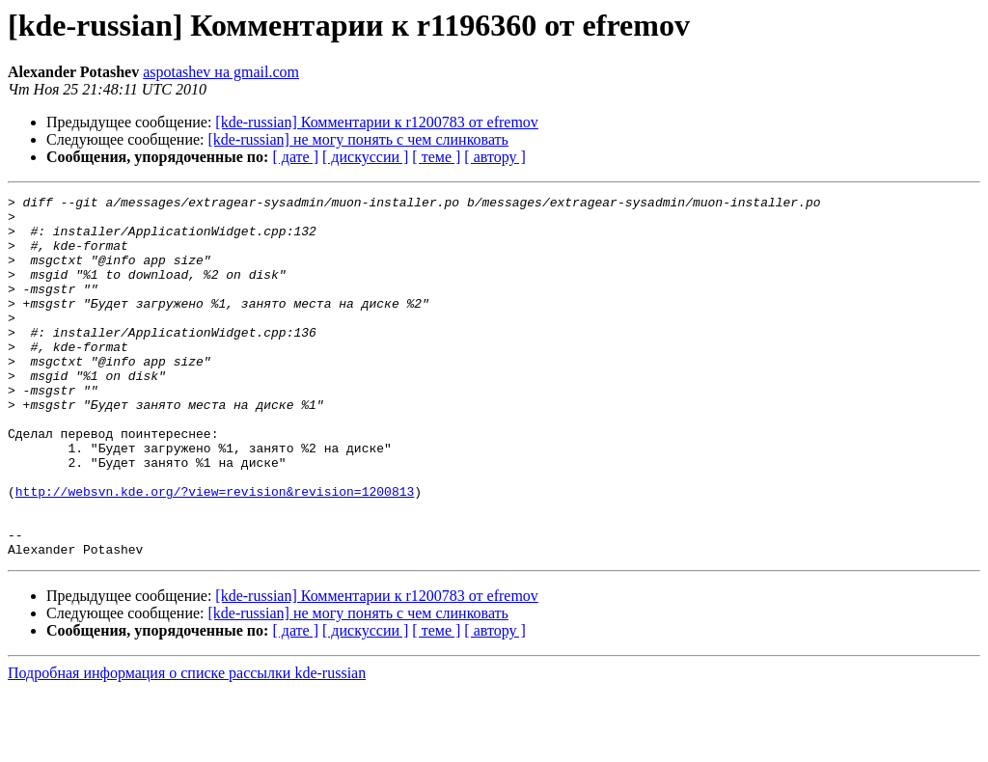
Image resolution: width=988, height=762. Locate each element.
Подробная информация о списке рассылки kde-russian (187, 745)
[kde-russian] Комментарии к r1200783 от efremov (376, 122)
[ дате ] (295, 157)
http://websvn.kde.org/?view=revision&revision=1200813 (214, 551)
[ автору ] (494, 157)
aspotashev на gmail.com (221, 72)
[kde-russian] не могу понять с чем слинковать (358, 139)
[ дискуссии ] (365, 157)
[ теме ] (436, 157)
